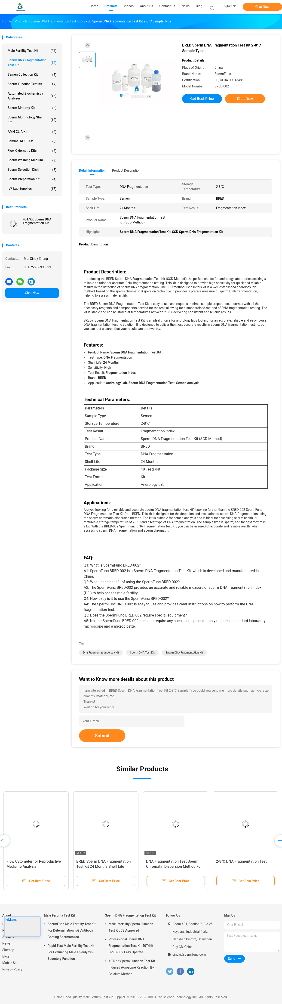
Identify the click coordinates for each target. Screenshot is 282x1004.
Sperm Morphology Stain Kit (32, 119)
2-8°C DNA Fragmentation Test (241, 861)
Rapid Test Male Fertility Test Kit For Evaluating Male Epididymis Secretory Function (71, 952)
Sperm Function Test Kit (32, 84)
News (6, 943)
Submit (102, 735)
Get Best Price (202, 98)
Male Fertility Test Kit (32, 51)
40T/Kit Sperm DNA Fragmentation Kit (37, 221)
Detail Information (92, 170)
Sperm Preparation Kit (32, 179)
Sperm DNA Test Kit (142, 652)
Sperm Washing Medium (32, 160)
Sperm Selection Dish (32, 169)
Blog (5, 956)
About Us (8, 937)
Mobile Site (10, 963)
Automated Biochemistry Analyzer (32, 96)
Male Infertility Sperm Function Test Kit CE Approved (131, 927)
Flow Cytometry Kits (32, 151)
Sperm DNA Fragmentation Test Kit (32, 62)
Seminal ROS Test (32, 141)
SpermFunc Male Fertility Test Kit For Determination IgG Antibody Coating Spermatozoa (71, 930)
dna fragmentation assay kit (101, 652)
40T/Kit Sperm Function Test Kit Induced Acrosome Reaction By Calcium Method (132, 967)
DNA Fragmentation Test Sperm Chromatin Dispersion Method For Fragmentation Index (174, 866)
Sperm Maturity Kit (32, 108)
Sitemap (8, 950)
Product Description (126, 170)
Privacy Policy (12, 969)
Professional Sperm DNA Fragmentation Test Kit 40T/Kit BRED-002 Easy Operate (131, 945)
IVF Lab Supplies (32, 188)
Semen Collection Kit (32, 74)
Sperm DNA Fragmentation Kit (184, 652)
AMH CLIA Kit (32, 132)
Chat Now (262, 7)
